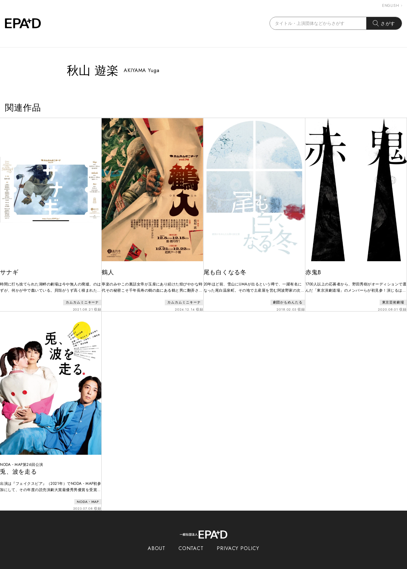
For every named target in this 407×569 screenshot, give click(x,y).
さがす (384, 23)
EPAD (198, 565)
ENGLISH (392, 5)
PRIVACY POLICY (238, 540)
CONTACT (191, 540)
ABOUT (156, 540)
